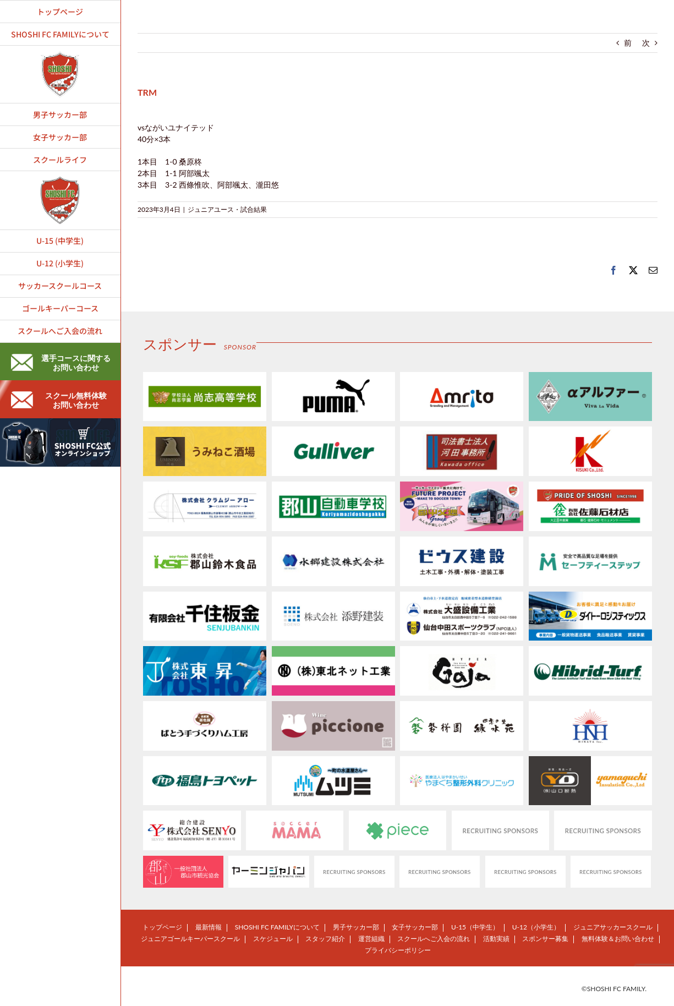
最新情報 (208, 927)
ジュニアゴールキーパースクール (190, 938)
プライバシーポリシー (398, 950)
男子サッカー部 (356, 927)
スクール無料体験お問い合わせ (59, 400)
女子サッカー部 (415, 927)
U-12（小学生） (536, 927)
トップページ (162, 927)
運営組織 (371, 938)
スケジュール (273, 938)
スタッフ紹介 (325, 938)
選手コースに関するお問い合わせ (61, 362)
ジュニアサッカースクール (613, 927)
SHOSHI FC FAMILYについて (277, 927)
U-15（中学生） (475, 927)
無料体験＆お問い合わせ (618, 938)
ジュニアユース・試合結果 (227, 209)
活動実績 (496, 938)
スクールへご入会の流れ (433, 938)
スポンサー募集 (545, 938)
